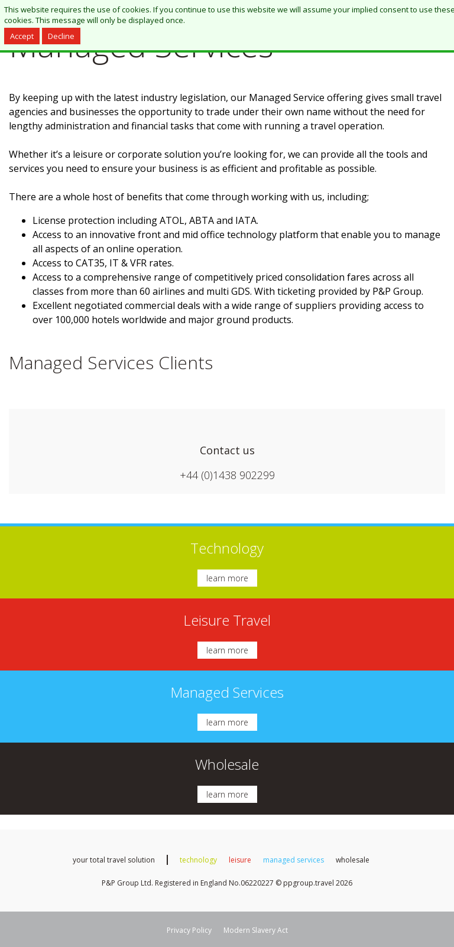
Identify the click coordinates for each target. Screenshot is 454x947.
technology (198, 860)
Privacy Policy (189, 930)
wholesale (352, 860)
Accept (22, 36)
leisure (240, 860)
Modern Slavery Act (255, 930)
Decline (61, 36)
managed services (293, 860)
